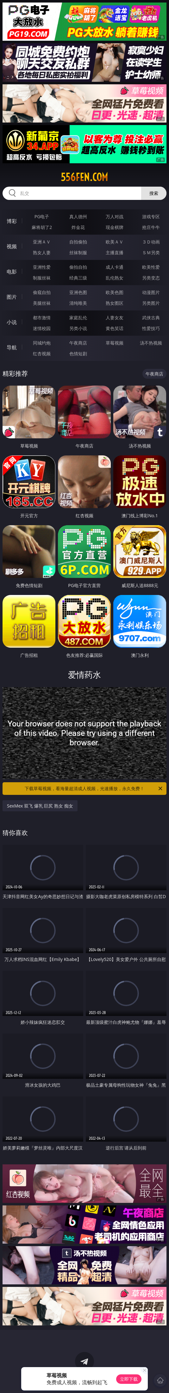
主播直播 (114, 252)
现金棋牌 (114, 227)
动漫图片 (151, 292)
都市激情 (42, 318)
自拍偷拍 (78, 242)
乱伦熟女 (114, 278)
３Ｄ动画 (151, 242)
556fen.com (84, 177)
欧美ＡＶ (114, 242)
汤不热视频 (151, 343)
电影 (12, 271)
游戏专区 (151, 216)
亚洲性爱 (42, 267)
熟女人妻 (42, 252)
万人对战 (114, 216)
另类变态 (151, 278)
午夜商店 (78, 343)
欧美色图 (114, 292)
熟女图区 (114, 303)
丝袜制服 (78, 252)
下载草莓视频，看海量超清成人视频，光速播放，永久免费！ (94, 788)
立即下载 (129, 1379)
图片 (12, 296)
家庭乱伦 (78, 318)
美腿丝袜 (42, 303)
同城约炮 (42, 343)
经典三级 (78, 278)
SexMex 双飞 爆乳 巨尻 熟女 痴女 (40, 806)
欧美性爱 (151, 267)
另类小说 (78, 328)
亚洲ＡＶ (42, 242)
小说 (12, 322)
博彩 (12, 221)
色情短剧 (78, 354)
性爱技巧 (151, 328)
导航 (12, 347)
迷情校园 (42, 328)
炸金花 (78, 227)
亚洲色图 (78, 292)
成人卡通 (114, 267)
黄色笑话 (114, 328)
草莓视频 (114, 343)
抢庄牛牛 (151, 227)
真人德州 (78, 216)
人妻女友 (114, 318)
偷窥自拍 (42, 292)
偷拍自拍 (78, 267)
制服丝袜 (42, 278)
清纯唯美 (78, 303)
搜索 (153, 193)
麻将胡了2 (42, 227)
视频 (12, 246)
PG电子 (41, 216)
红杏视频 (42, 354)
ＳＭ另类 (151, 252)
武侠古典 (151, 318)
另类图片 (151, 303)
